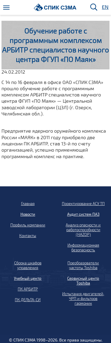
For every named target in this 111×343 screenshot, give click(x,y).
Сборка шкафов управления (27, 265)
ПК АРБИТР (28, 289)
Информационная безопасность (83, 247)
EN (105, 7)
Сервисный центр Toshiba (83, 280)
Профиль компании (27, 225)
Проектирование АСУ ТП (83, 203)
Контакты (27, 235)
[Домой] (55, 7)
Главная (28, 203)
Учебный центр (27, 278)
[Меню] (6, 7)
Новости (27, 214)
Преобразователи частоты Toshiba (83, 265)
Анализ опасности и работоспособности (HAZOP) (83, 230)
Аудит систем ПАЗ (83, 214)
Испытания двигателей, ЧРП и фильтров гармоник (83, 298)
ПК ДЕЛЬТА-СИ (28, 299)
